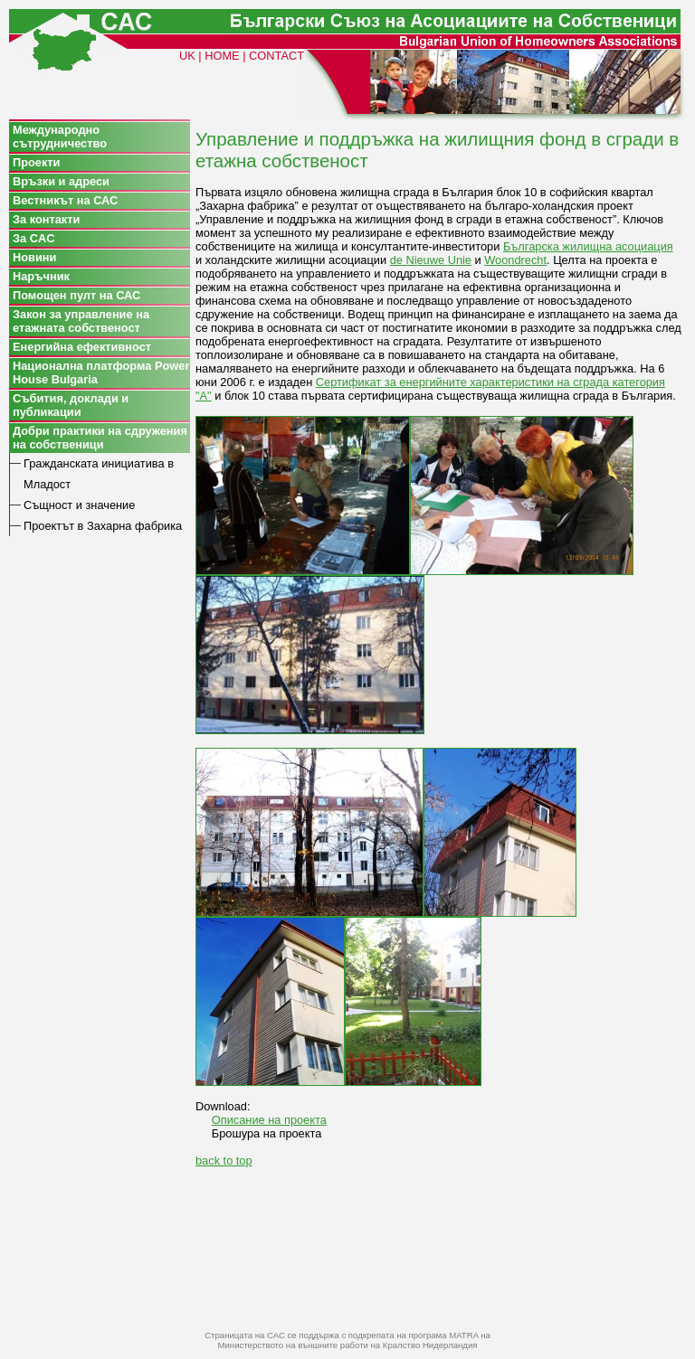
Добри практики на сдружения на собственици (100, 437)
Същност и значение (79, 505)
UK (187, 55)
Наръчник (41, 276)
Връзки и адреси (61, 181)
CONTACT (276, 55)
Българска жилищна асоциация (588, 246)
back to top (223, 1160)
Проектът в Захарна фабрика (103, 526)
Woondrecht (515, 260)
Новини (34, 257)
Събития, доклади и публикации (71, 405)
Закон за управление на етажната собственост (81, 321)
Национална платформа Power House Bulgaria (101, 372)
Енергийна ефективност (82, 347)
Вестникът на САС (65, 200)
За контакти (46, 219)
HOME (222, 55)
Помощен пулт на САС (76, 295)
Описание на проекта (269, 1120)
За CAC (33, 238)
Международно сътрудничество (60, 136)
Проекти (37, 162)
